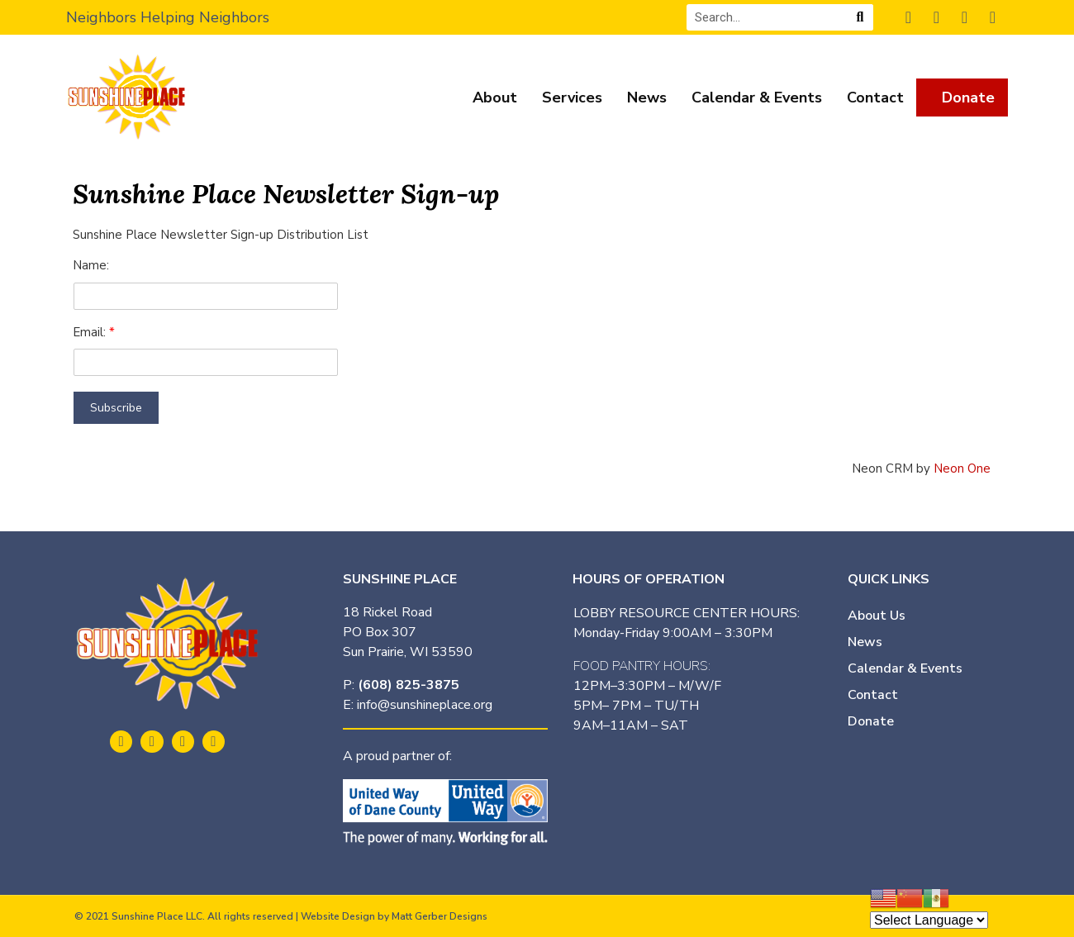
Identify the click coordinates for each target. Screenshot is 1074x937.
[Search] (860, 17)
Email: (91, 332)
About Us (876, 615)
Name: (91, 265)
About (495, 97)
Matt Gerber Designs (439, 916)
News (647, 97)
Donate (968, 97)
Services (572, 97)
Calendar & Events (756, 97)
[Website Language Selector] (929, 920)
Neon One (962, 468)
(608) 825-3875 (408, 685)
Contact (875, 97)
